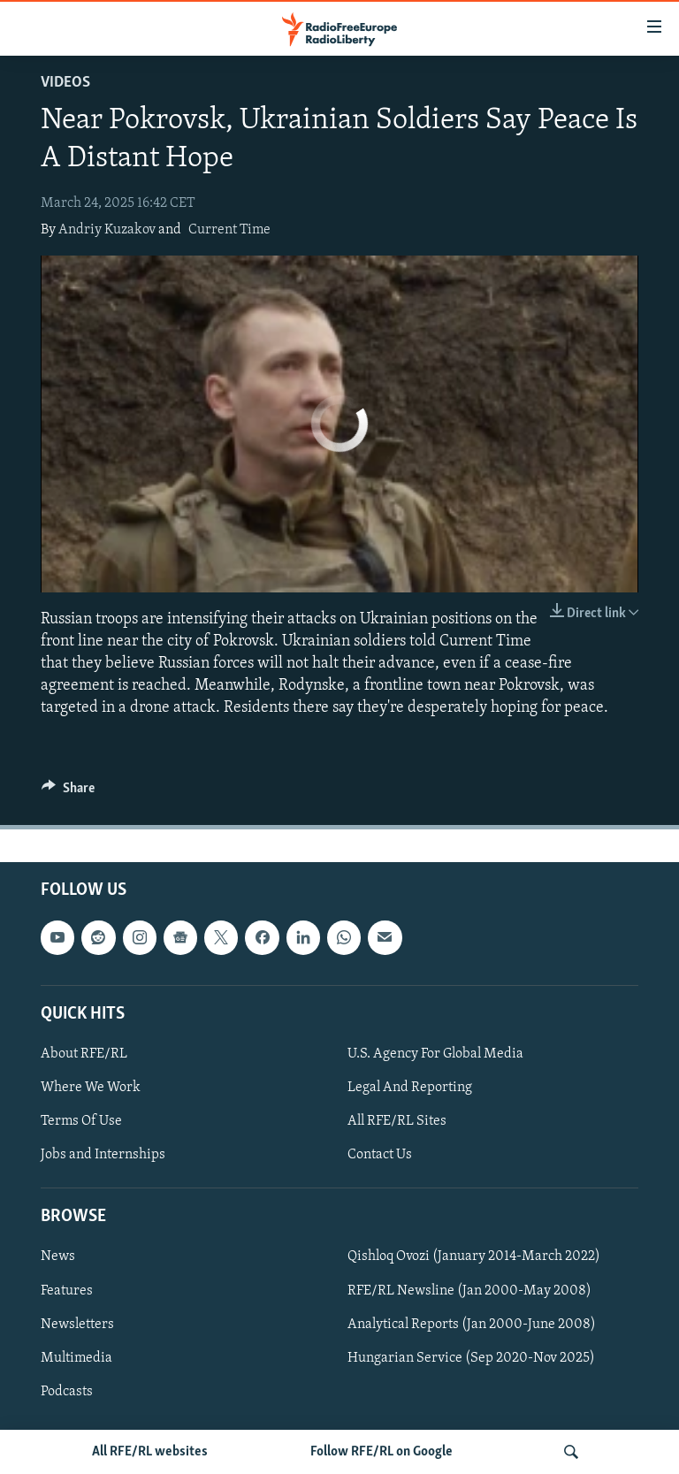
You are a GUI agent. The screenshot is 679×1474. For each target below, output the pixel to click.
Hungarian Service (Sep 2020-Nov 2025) (471, 1357)
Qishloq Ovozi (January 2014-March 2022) (473, 1256)
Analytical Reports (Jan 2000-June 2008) (471, 1324)
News (58, 1256)
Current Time (229, 230)
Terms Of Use (81, 1121)
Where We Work (91, 1088)
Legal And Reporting (409, 1088)
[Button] (68, 792)
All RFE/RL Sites (396, 1121)
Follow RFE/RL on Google (381, 1452)
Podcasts (67, 1391)
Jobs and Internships (103, 1155)
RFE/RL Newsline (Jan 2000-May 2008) (469, 1290)
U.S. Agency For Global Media (435, 1054)
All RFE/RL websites (150, 1452)
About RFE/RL (84, 1054)
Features (67, 1290)
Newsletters (77, 1324)
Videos (65, 82)
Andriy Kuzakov (107, 230)
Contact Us (379, 1155)
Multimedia (76, 1357)
